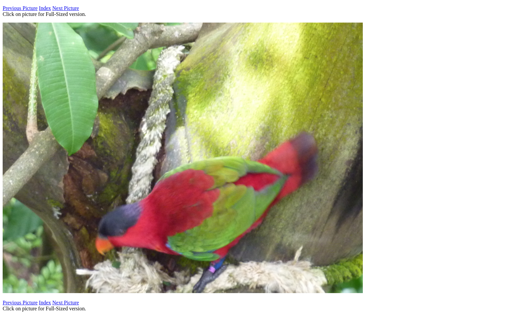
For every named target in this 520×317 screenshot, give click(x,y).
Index (45, 8)
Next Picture (65, 8)
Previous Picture (20, 8)
